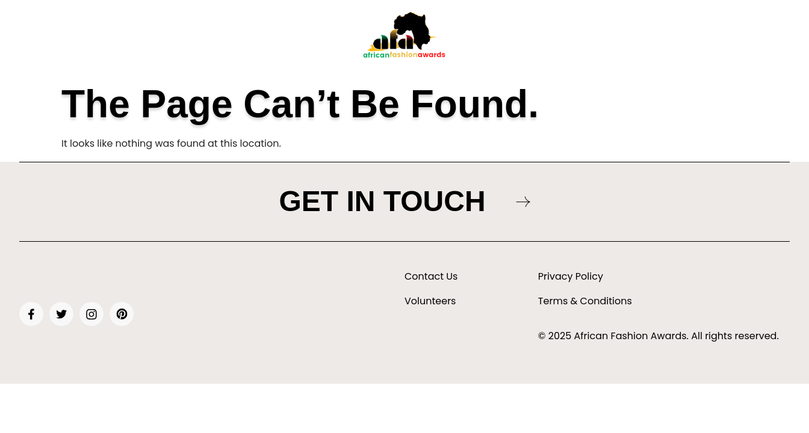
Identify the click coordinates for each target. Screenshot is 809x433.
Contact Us (430, 276)
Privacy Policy (570, 276)
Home (133, 39)
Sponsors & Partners (549, 39)
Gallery (474, 39)
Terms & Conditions (585, 301)
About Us (177, 39)
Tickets (222, 39)
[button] (477, 39)
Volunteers (430, 301)
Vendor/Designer (639, 39)
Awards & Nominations (296, 39)
